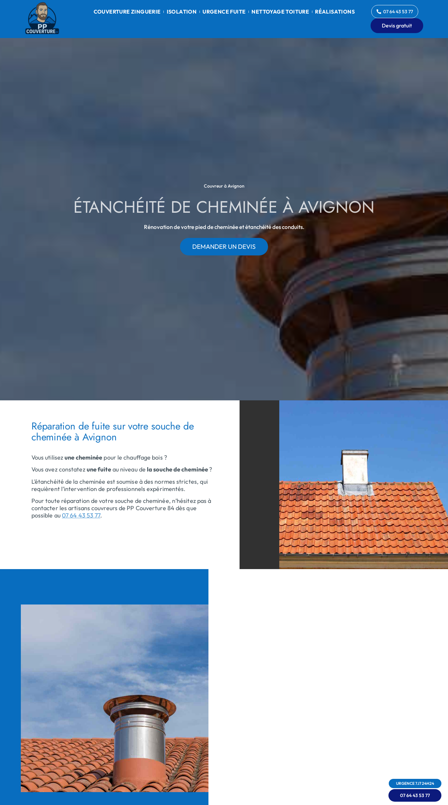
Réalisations (335, 11)
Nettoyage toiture (280, 11)
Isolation (182, 11)
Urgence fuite (224, 11)
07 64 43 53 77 (81, 515)
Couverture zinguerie (127, 11)
